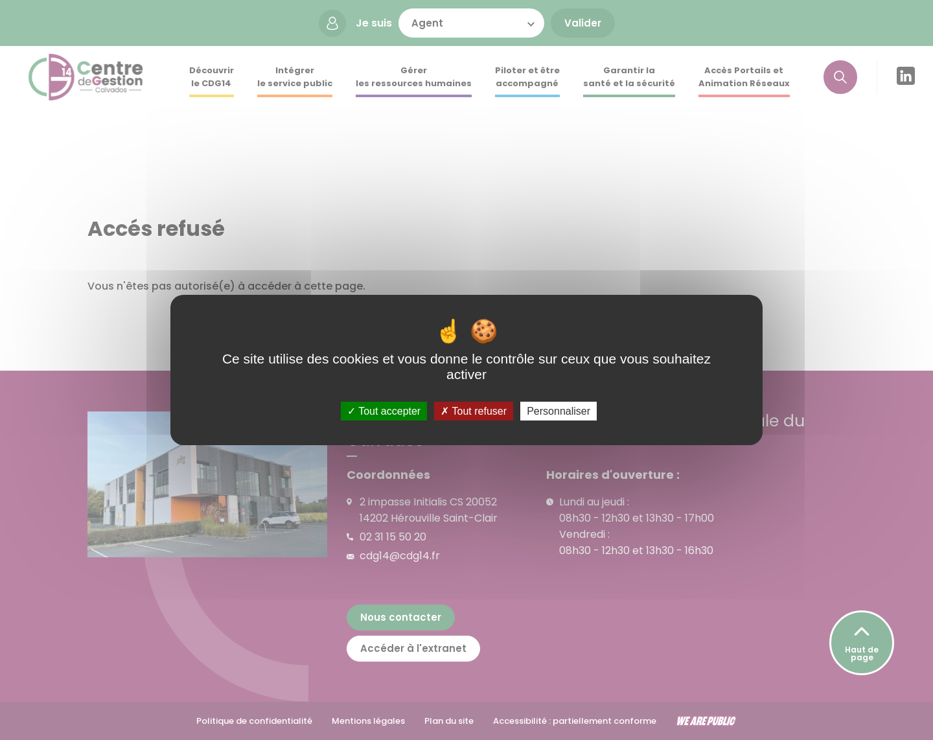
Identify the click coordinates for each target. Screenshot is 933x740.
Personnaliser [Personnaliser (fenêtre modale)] (558, 411)
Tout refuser (474, 411)
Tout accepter (383, 411)
